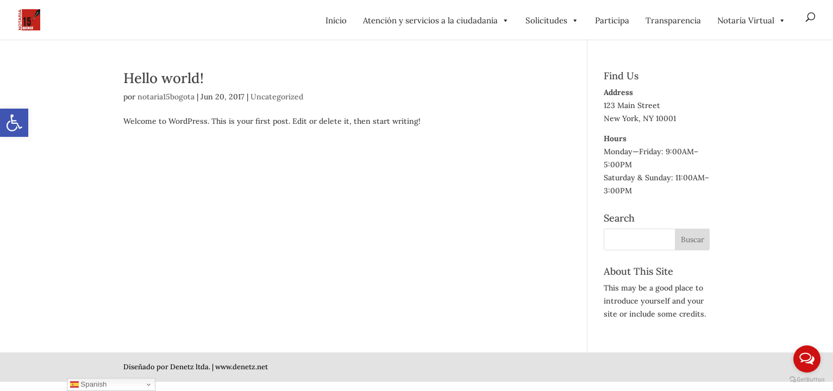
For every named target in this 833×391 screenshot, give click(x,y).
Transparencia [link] (673, 20)
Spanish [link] (88, 384)
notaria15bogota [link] (166, 97)
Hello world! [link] (163, 78)
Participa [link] (612, 20)
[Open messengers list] (807, 359)
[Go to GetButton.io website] (807, 379)
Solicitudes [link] (552, 20)
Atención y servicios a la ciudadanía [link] (436, 20)
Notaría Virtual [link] (751, 20)
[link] (14, 123)
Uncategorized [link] (276, 97)
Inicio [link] (336, 20)
